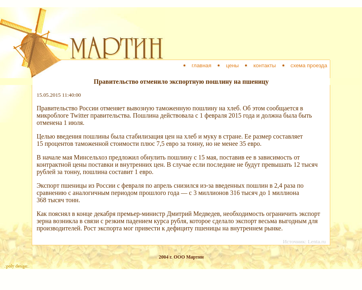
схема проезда (309, 65)
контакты (264, 65)
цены (232, 65)
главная (201, 65)
